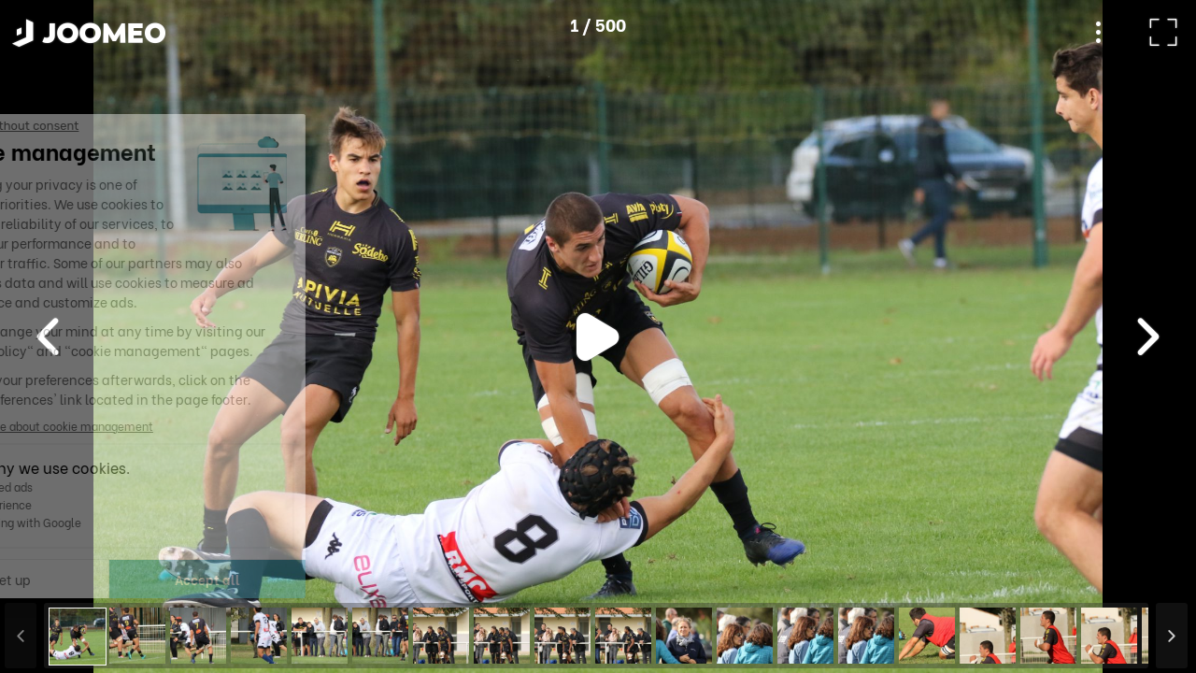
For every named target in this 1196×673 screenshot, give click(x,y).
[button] (49, 577)
